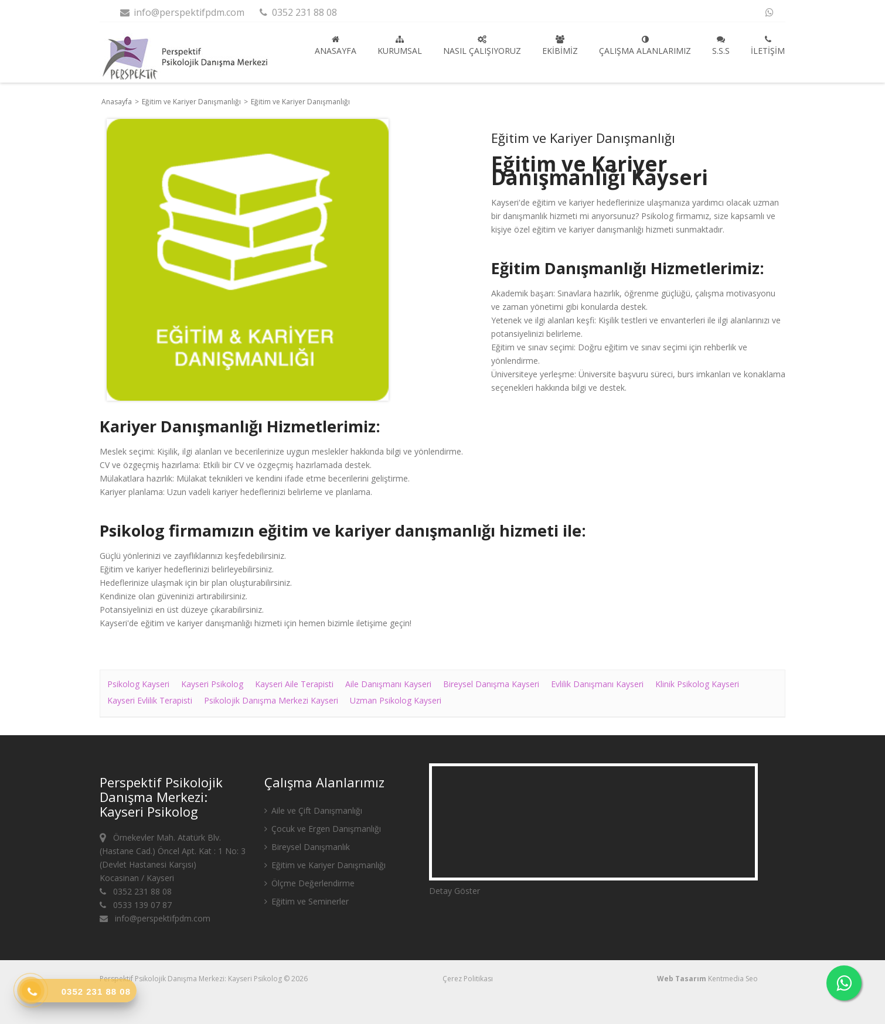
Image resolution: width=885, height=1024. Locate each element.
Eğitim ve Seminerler (306, 901)
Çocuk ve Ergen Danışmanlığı (322, 828)
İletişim (768, 45)
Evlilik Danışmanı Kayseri (597, 684)
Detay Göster (454, 890)
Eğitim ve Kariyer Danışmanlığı (192, 102)
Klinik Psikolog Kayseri (697, 684)
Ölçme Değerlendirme (309, 883)
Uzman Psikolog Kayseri (395, 700)
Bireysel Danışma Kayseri (491, 684)
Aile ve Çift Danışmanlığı (313, 810)
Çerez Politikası (467, 979)
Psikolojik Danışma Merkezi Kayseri (271, 700)
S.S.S (721, 45)
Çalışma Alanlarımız (645, 45)
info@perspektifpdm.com (181, 12)
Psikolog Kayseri (138, 684)
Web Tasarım (681, 979)
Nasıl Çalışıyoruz (482, 45)
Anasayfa (335, 45)
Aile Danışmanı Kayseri (388, 684)
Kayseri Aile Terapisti (294, 684)
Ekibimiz (560, 45)
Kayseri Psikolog (212, 684)
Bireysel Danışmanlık (307, 846)
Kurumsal (399, 45)
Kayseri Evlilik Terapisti (149, 700)
